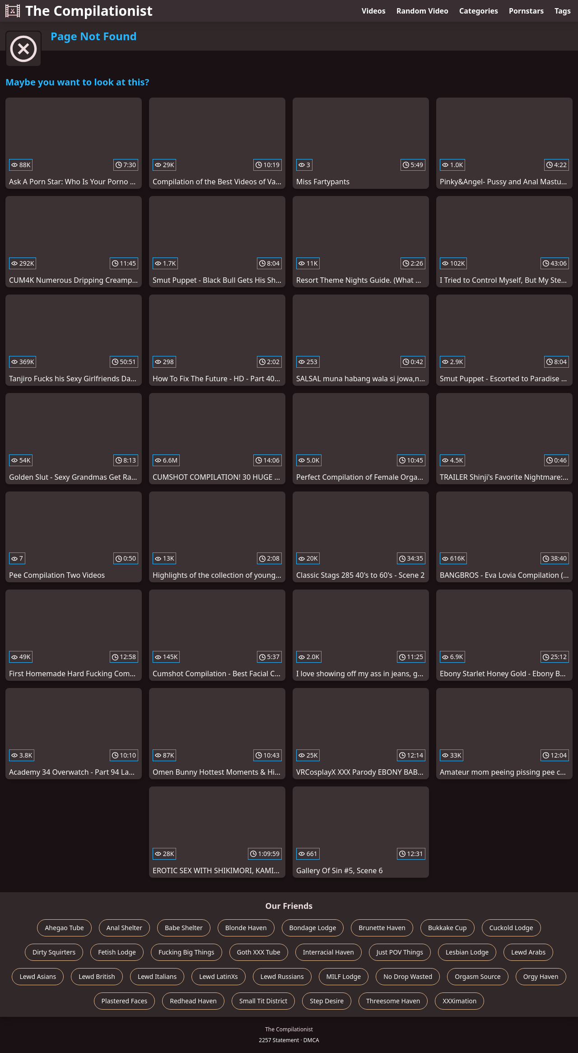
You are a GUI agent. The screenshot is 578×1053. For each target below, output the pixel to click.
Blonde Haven (246, 927)
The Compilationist (79, 10)
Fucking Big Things (186, 952)
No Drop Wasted (407, 976)
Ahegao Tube (64, 927)
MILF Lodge (343, 976)
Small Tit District (263, 1001)
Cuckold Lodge (511, 927)
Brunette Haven (382, 927)
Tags (563, 11)
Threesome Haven (393, 1001)
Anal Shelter (124, 927)
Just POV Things (400, 952)
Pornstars (526, 11)
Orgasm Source (477, 976)
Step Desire (327, 1001)
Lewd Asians (37, 976)
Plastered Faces (125, 1001)
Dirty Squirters (54, 952)
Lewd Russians (282, 976)
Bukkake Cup (447, 927)
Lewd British (97, 976)
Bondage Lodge (312, 927)
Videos (374, 11)
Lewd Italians (157, 976)
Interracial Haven (328, 952)
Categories (478, 11)
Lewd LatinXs (218, 976)
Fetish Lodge (117, 952)
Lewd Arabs (528, 952)
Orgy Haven (541, 976)
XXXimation (459, 1001)
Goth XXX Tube (259, 952)
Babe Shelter (184, 927)
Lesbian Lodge (467, 952)
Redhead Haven (193, 1001)
